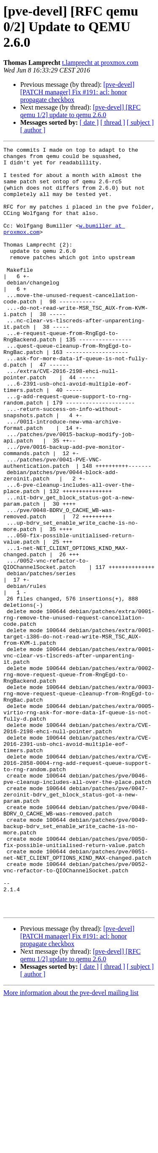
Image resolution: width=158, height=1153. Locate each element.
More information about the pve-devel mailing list (71, 1145)
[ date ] (89, 122)
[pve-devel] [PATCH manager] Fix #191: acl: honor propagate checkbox (77, 92)
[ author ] (33, 130)
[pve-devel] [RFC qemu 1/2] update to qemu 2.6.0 (80, 111)
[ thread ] (112, 122)
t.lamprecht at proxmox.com (100, 62)
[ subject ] (140, 122)
